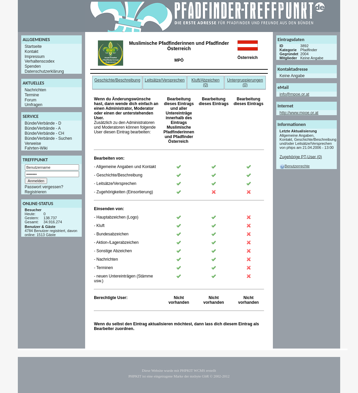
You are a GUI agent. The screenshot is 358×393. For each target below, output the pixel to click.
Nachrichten (35, 90)
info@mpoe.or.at (294, 94)
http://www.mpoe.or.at (299, 112)
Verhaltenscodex (40, 61)
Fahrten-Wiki (36, 148)
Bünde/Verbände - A (43, 128)
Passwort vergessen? (44, 187)
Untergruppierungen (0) (245, 82)
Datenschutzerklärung (44, 71)
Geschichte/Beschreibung (117, 80)
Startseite (33, 46)
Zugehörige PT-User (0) (301, 156)
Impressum (34, 56)
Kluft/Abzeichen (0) (205, 82)
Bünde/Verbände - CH (44, 133)
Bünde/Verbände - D (43, 123)
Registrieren (35, 192)
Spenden (33, 66)
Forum (30, 99)
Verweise (33, 143)
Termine (32, 95)
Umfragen (33, 104)
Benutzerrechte (295, 166)
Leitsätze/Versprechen (165, 80)
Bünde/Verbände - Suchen (48, 138)
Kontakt (31, 51)
